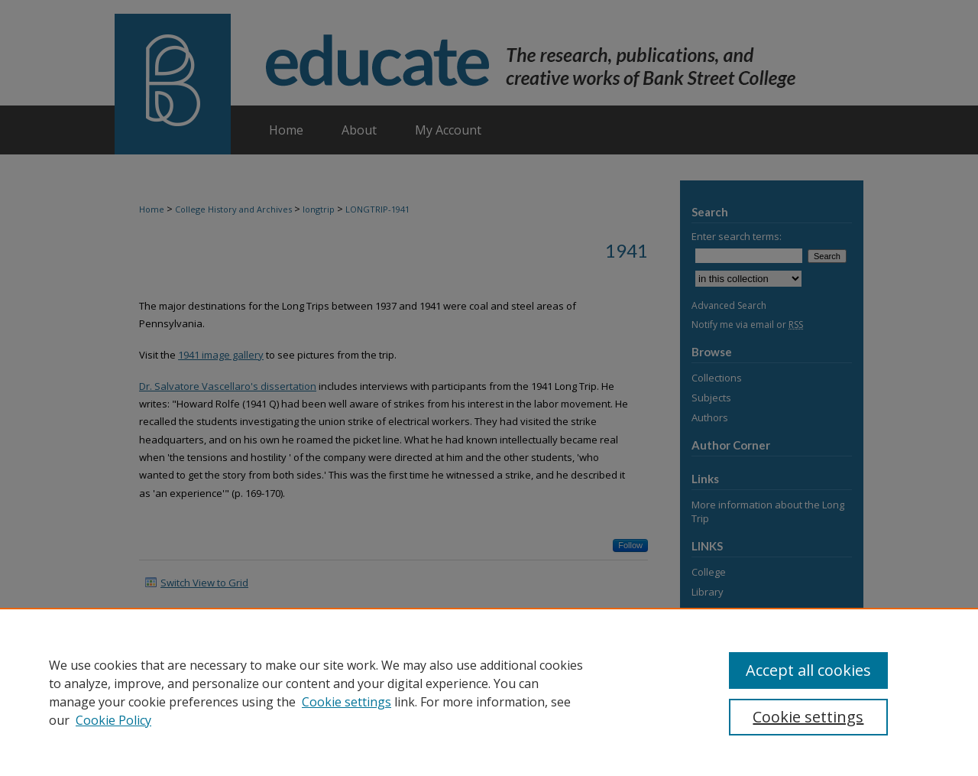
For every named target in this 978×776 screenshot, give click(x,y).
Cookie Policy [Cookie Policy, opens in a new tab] (113, 720)
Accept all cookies (808, 670)
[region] (489, 692)
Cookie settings (346, 701)
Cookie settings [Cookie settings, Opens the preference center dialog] (808, 716)
